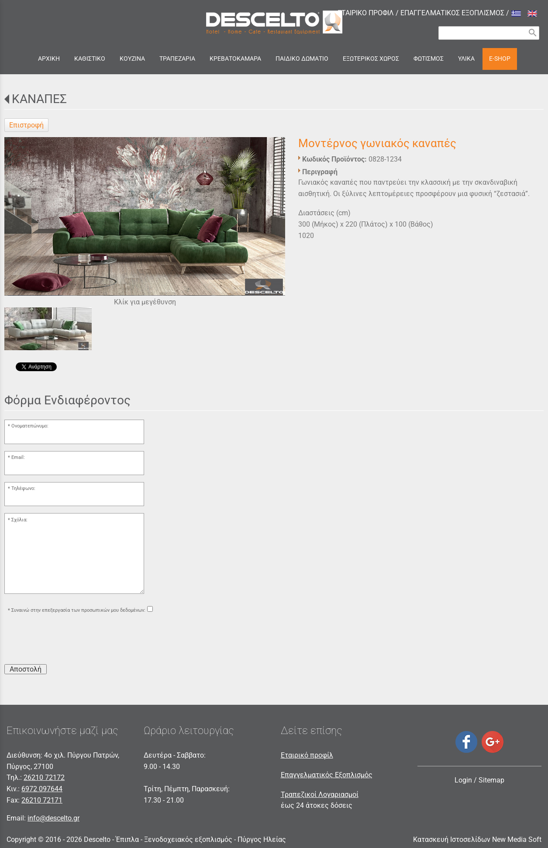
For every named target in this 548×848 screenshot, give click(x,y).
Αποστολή (25, 669)
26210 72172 (44, 777)
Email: (18, 457)
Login (463, 780)
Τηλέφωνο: (23, 488)
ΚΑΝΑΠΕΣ (39, 99)
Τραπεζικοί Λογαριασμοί (319, 794)
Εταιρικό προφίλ (307, 755)
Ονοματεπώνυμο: (29, 426)
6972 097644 (41, 789)
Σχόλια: (19, 520)
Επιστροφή (26, 125)
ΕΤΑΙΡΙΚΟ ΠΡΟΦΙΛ (366, 13)
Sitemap (491, 780)
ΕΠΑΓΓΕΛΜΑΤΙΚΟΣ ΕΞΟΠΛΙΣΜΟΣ (452, 13)
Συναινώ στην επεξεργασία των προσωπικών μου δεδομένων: (78, 610)
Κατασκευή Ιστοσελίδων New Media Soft (477, 839)
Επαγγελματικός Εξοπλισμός (326, 775)
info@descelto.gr (53, 818)
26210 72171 (41, 800)
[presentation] (70, 640)
